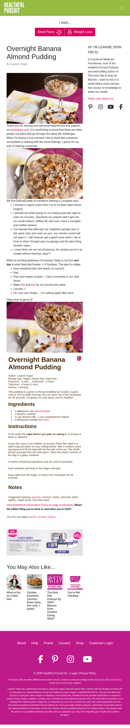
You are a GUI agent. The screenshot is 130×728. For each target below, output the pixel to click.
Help (34, 643)
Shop (80, 643)
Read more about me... (102, 98)
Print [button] (79, 358)
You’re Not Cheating (74, 594)
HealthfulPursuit (14, 8)
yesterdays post (19, 129)
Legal (74, 673)
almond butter (42, 411)
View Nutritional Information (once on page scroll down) (40, 505)
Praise (48, 643)
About (21, 643)
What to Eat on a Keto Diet (13, 596)
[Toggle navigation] (121, 8)
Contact (64, 643)
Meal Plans (50, 32)
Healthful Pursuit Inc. (55, 673)
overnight (41, 517)
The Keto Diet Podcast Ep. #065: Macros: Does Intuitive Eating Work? (54, 605)
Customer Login (101, 643)
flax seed (44, 419)
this (23, 284)
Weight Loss (79, 32)
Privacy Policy (87, 673)
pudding (51, 517)
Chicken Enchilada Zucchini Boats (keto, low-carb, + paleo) (34, 600)
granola (36, 497)
